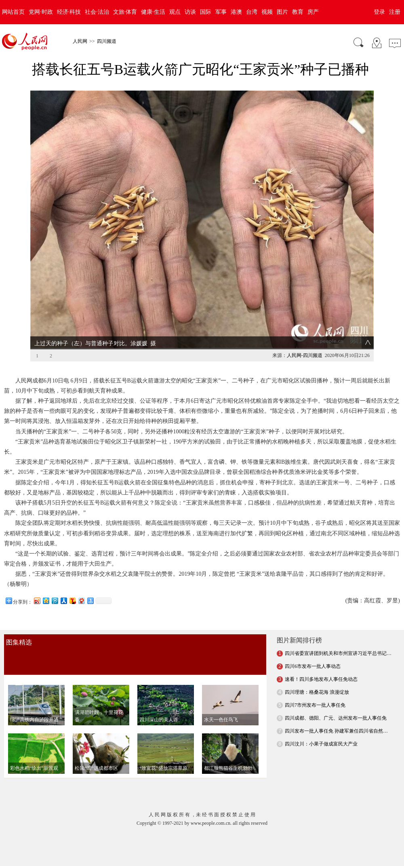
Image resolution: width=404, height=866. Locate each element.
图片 (282, 12)
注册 (394, 12)
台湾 (251, 12)
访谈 (190, 12)
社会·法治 (97, 12)
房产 (313, 12)
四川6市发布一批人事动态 (313, 651)
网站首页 (13, 12)
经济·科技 (69, 12)
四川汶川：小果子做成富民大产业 (321, 728)
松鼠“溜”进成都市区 (96, 753)
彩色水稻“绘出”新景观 (34, 753)
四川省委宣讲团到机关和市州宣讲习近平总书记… (338, 638)
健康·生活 (153, 12)
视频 (267, 12)
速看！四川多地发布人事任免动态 (321, 664)
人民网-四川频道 (304, 340)
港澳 (236, 12)
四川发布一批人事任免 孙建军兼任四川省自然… (336, 715)
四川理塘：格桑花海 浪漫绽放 (317, 677)
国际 (205, 12)
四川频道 (106, 41)
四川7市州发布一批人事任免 (315, 690)
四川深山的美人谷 (158, 704)
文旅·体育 (125, 12)
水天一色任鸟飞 (221, 704)
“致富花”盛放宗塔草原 (163, 753)
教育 (297, 12)
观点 (175, 12)
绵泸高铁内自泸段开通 (34, 704)
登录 (379, 12)
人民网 (80, 41)
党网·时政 (41, 12)
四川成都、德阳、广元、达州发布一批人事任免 (336, 702)
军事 (221, 12)
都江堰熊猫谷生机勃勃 (228, 753)
